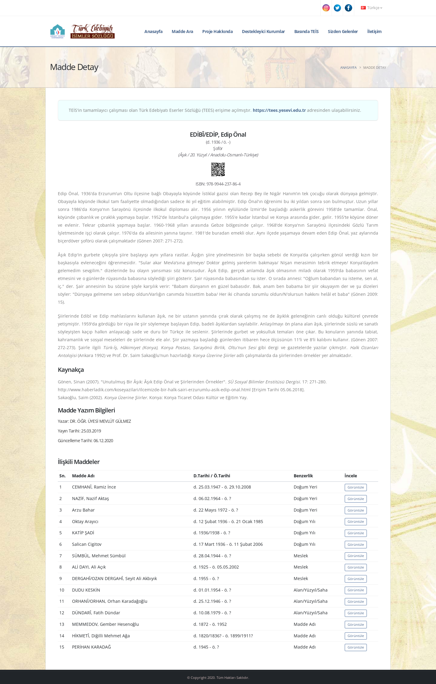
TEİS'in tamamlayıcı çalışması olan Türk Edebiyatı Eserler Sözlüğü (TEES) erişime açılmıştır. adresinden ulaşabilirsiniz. (215, 110)
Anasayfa (153, 31)
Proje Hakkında (217, 31)
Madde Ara (182, 31)
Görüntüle (356, 487)
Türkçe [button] (371, 7)
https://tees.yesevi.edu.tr (279, 110)
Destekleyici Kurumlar (263, 31)
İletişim (374, 31)
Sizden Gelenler (343, 31)
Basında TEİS (306, 31)
